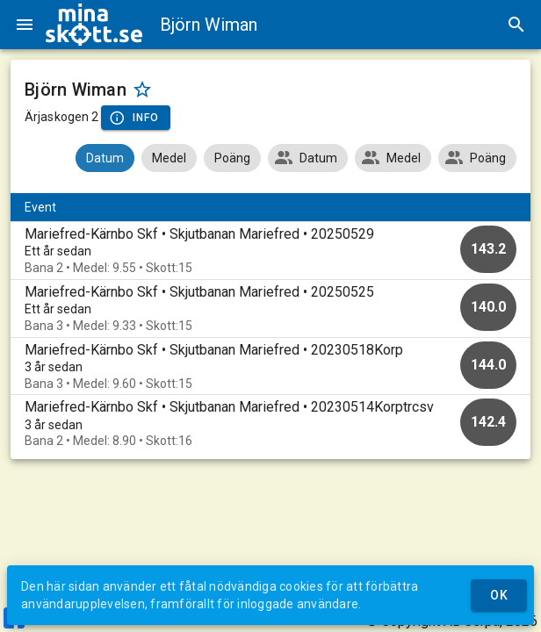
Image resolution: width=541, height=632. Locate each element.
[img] (94, 25)
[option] (270, 250)
